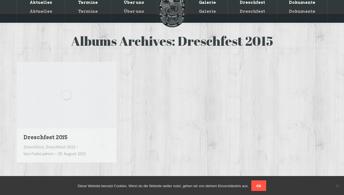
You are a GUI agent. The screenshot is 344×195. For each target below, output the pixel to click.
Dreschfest (34, 147)
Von (39, 153)
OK (258, 185)
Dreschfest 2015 (45, 137)
